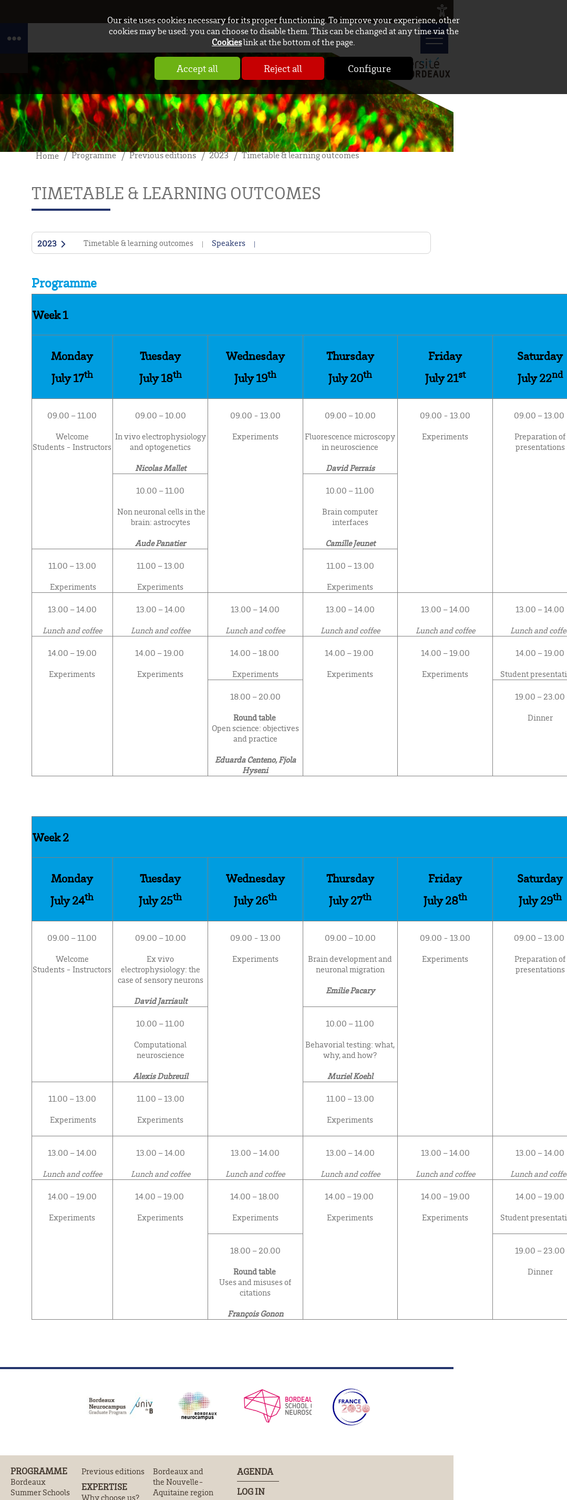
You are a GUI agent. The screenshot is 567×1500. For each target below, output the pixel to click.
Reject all (283, 68)
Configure (369, 68)
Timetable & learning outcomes (138, 243)
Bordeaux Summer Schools (40, 1486)
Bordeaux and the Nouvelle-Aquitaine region (183, 1481)
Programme (39, 1471)
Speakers (228, 243)
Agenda (255, 1471)
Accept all (197, 68)
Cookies (227, 41)
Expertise (104, 1487)
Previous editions (113, 1471)
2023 (47, 244)
